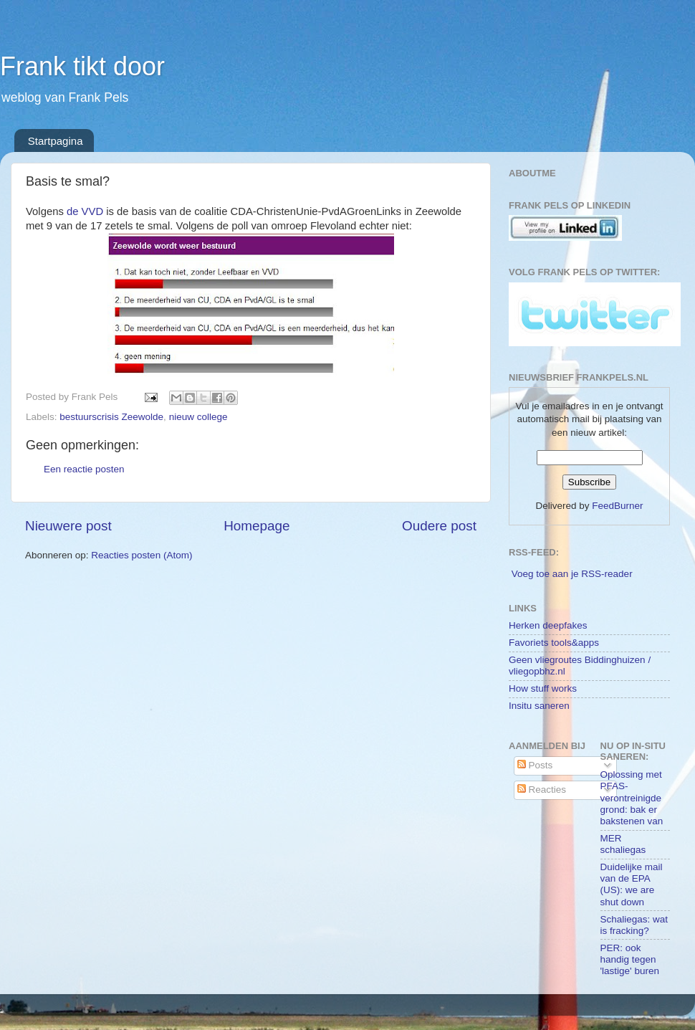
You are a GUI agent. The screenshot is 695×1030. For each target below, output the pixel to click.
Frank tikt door (82, 66)
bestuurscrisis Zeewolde (111, 416)
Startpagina (55, 141)
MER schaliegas (623, 844)
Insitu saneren (539, 705)
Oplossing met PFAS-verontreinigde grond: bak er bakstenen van (631, 797)
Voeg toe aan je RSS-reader (572, 573)
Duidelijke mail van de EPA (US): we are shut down (631, 884)
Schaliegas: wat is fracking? (634, 925)
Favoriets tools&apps (554, 642)
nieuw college (198, 416)
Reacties (541, 789)
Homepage (256, 525)
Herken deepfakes (548, 625)
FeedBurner (617, 505)
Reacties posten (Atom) (141, 555)
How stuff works (543, 688)
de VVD (85, 211)
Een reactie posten (84, 469)
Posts (535, 765)
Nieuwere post (68, 525)
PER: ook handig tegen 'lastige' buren (629, 959)
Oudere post (439, 525)
